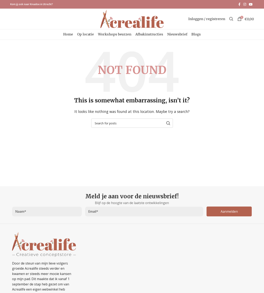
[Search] (231, 19)
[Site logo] (131, 18)
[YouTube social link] (250, 4)
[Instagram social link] (244, 4)
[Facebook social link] (239, 4)
